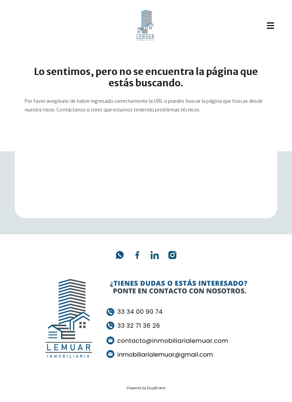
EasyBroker (156, 388)
